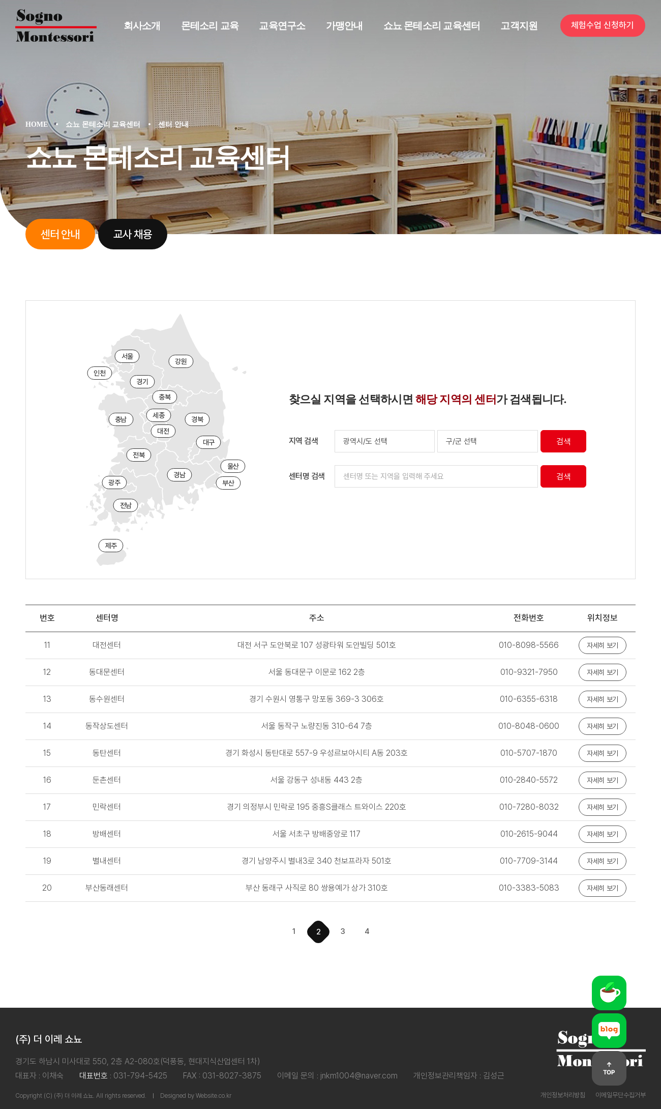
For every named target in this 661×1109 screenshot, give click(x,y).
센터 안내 (60, 234)
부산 (228, 483)
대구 (209, 442)
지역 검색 (303, 441)
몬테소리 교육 (210, 25)
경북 (197, 419)
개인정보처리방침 (562, 1095)
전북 (138, 455)
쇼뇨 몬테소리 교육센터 (431, 25)
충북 (164, 397)
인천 (99, 373)
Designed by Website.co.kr (195, 1095)
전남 (126, 505)
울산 (233, 466)
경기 (142, 382)
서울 (127, 356)
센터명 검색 (307, 476)
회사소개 (142, 25)
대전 (163, 431)
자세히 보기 (602, 645)
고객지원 (518, 25)
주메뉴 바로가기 (0, 0)
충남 (121, 419)
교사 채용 (133, 234)
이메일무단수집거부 (620, 1095)
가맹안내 (344, 25)
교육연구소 (282, 25)
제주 (111, 546)
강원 (181, 361)
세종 (158, 415)
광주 (114, 482)
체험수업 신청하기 (602, 25)
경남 (179, 475)
